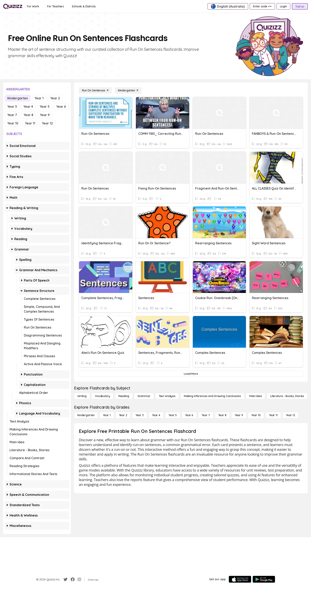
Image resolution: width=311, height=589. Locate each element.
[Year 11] (273, 415)
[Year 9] (238, 415)
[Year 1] (106, 415)
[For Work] (33, 6)
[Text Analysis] (167, 396)
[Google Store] (264, 579)
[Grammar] (144, 396)
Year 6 (61, 107)
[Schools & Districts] (84, 6)
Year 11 (30, 123)
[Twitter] (65, 579)
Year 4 (28, 107)
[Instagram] (79, 579)
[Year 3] (139, 415)
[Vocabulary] (102, 396)
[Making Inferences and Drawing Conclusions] (212, 396)
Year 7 (12, 115)
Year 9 (45, 115)
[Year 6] (189, 415)
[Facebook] (73, 579)
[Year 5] (172, 415)
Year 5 (45, 107)
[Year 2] (123, 415)
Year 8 (28, 115)
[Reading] (124, 396)
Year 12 (47, 123)
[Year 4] (156, 415)
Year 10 (12, 123)
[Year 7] (205, 415)
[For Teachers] (55, 6)
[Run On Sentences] (95, 90)
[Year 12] (290, 415)
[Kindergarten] (128, 90)
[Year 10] (256, 415)
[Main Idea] (255, 396)
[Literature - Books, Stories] (287, 396)
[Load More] (191, 374)
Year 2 (55, 98)
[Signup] (300, 6)
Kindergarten (17, 98)
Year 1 (39, 98)
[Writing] (82, 396)
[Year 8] (222, 415)
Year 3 (12, 107)
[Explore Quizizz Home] (12, 6)
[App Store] (240, 579)
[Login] (283, 6)
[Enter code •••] (262, 6)
